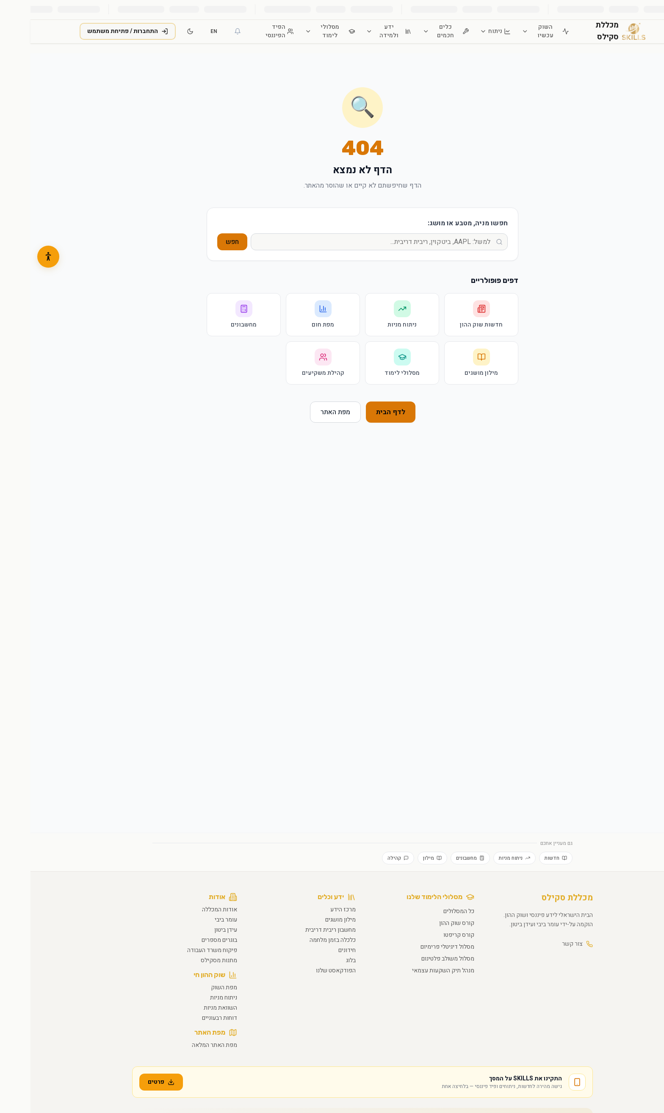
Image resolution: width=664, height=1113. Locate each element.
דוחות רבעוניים (189, 1017)
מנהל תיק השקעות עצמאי (413, 970)
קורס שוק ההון (426, 923)
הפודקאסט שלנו (305, 970)
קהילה (367, 858)
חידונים (316, 950)
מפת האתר (305, 412)
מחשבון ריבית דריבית (300, 929)
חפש (201, 242)
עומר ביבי (195, 919)
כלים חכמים (415, 31)
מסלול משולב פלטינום (417, 958)
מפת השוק (193, 987)
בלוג (320, 960)
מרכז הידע (312, 909)
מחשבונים (440, 858)
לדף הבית (360, 412)
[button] (18, 257)
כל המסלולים (428, 911)
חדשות (525, 858)
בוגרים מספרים (189, 940)
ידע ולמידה (358, 31)
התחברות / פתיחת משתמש (97, 31)
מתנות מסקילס (188, 960)
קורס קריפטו (428, 934)
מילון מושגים (310, 919)
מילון (402, 858)
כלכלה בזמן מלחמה (302, 940)
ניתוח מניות (484, 858)
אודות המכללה (189, 909)
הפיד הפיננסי (249, 31)
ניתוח (464, 31)
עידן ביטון (195, 929)
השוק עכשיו (514, 31)
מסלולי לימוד (299, 31)
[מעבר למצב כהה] (159, 31)
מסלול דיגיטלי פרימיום (417, 946)
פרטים (130, 1081)
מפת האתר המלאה (184, 1045)
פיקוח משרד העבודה (182, 950)
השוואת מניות (190, 1007)
